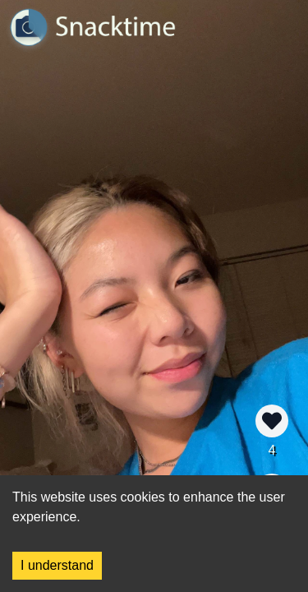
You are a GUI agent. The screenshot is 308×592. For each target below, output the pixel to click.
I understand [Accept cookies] (57, 565)
